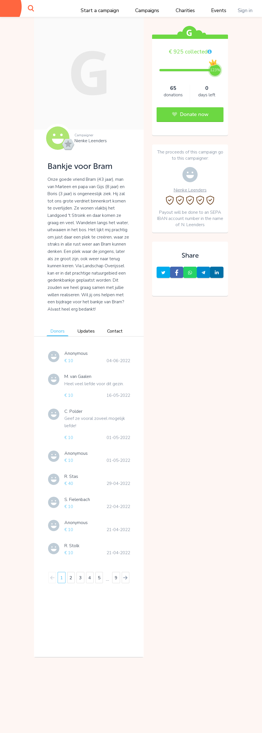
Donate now (190, 114)
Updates (86, 331)
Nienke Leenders (90, 141)
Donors (57, 331)
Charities (185, 10)
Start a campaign (100, 10)
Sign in (245, 10)
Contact (115, 331)
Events (218, 10)
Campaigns (147, 10)
